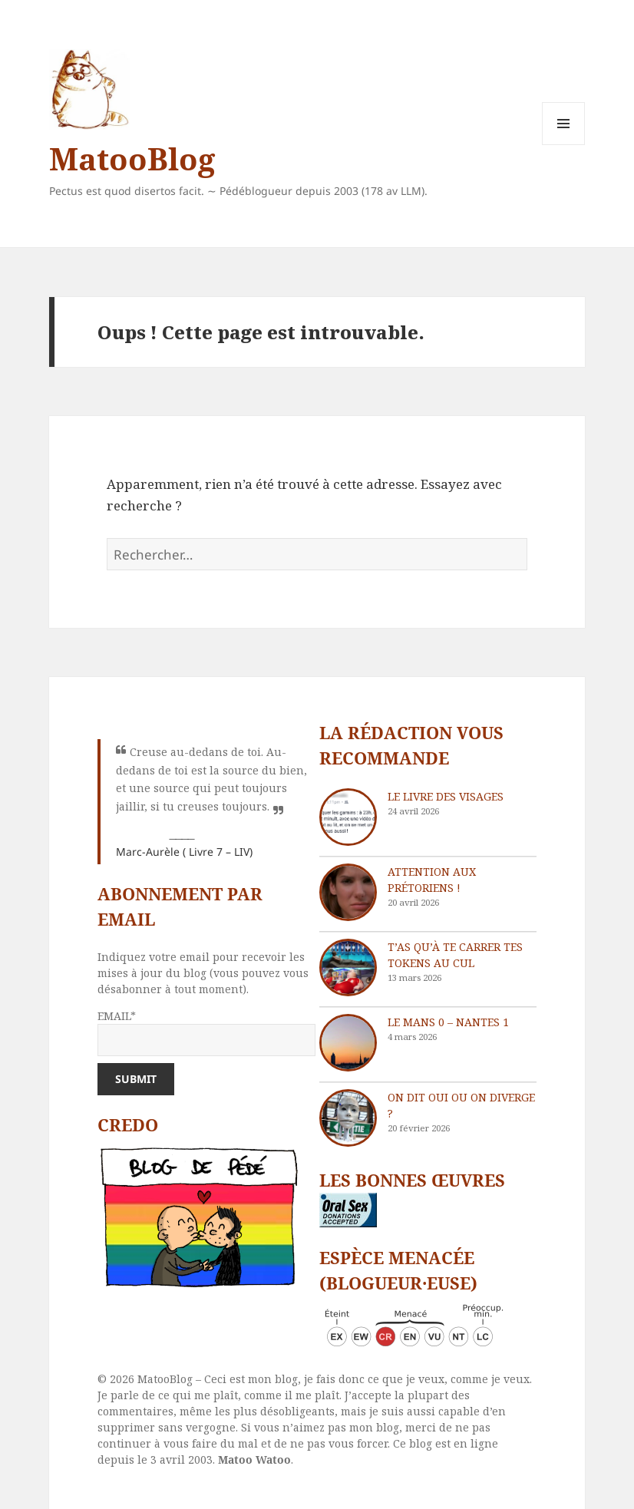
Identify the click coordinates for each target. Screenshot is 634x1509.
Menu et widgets (564, 144)
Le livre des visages (446, 796)
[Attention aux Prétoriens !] (348, 892)
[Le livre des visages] (348, 817)
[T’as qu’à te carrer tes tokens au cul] (348, 967)
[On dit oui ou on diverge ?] (348, 1118)
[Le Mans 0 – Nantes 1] (348, 1042)
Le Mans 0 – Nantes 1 (448, 1022)
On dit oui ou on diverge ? (461, 1105)
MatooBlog (132, 158)
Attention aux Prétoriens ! (432, 879)
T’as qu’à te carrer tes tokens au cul (455, 954)
